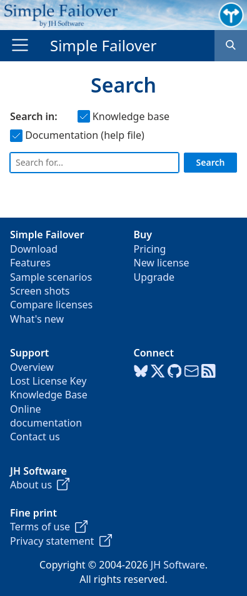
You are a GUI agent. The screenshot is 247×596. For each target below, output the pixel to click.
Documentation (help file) (77, 135)
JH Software (178, 565)
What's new (37, 319)
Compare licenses (51, 304)
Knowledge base (123, 116)
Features (30, 263)
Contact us (35, 436)
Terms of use (49, 526)
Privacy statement (61, 541)
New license (161, 263)
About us (39, 485)
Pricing (150, 249)
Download (34, 249)
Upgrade (154, 277)
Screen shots (40, 291)
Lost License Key (48, 381)
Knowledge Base (49, 395)
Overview (32, 367)
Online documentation (46, 416)
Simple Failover (103, 45)
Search (210, 162)
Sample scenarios (51, 277)
